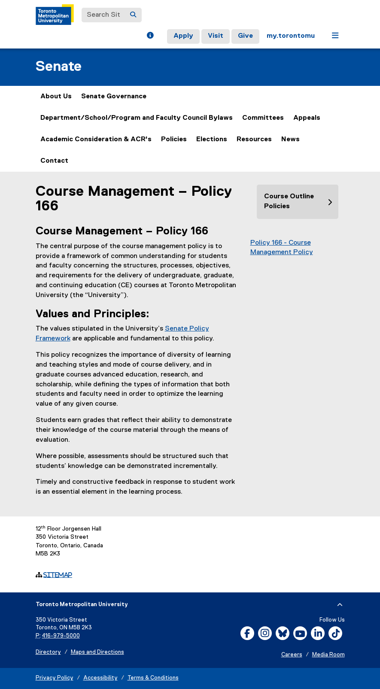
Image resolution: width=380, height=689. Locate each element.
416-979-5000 (61, 636)
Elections (211, 139)
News (290, 139)
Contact (54, 161)
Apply (183, 36)
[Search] (133, 15)
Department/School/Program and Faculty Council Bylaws (136, 118)
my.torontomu (291, 36)
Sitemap (57, 575)
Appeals (306, 118)
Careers (291, 655)
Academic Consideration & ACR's (96, 139)
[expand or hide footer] (340, 605)
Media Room (328, 655)
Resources (254, 139)
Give (245, 36)
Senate (59, 67)
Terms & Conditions (153, 678)
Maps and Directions (97, 652)
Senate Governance (113, 96)
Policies (174, 139)
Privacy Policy (54, 678)
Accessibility (100, 678)
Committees (263, 118)
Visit (215, 36)
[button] (150, 36)
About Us (56, 96)
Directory (48, 652)
